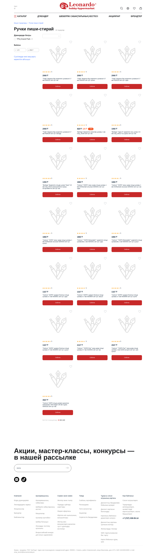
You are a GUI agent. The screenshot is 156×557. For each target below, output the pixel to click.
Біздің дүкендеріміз (21, 500)
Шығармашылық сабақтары (42, 501)
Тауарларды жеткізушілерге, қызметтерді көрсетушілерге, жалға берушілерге (131, 509)
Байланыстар (19, 517)
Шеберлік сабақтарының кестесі (78, 16)
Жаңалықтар (19, 509)
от (15, 50)
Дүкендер (42, 16)
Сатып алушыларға (130, 500)
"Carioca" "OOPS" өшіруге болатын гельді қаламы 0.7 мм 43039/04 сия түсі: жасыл (90, 295)
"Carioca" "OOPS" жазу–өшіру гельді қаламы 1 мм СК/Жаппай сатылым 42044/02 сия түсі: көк (126, 186)
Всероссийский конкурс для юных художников (45, 534)
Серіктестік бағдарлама (88, 517)
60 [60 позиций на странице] (61, 420)
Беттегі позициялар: (50, 420)
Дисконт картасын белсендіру (108, 510)
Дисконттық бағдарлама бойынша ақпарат (110, 504)
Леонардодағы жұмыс (22, 505)
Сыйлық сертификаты (87, 500)
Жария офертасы (64, 511)
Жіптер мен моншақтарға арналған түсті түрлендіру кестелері (66, 525)
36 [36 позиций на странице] (59, 420)
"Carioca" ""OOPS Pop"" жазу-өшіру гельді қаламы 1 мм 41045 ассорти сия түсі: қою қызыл (125, 349)
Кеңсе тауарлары (20, 23)
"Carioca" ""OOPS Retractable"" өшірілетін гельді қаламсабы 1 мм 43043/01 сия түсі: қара (92, 241)
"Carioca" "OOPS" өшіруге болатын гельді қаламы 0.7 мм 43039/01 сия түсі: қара (56, 295)
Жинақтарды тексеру (109, 529)
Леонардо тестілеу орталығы (43, 527)
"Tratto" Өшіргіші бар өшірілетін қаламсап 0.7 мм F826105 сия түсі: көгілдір (57, 132)
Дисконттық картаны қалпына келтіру (109, 523)
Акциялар (114, 16)
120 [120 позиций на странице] (63, 420)
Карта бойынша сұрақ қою (109, 541)
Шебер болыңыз (42, 522)
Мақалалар (40, 513)
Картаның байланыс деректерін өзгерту (108, 517)
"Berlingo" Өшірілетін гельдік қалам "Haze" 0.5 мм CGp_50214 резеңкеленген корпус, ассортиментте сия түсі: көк (57, 186)
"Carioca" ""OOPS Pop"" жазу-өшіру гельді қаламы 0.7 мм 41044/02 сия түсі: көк (90, 349)
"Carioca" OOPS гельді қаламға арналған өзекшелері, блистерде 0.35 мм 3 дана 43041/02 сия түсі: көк (56, 404)
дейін (30, 50)
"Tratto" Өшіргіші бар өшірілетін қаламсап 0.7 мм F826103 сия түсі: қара (126, 79)
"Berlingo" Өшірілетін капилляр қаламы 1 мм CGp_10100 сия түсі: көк (91, 132)
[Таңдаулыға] (70, 42)
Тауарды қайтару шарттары (64, 506)
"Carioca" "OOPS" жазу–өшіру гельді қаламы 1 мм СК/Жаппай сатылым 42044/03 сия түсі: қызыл (57, 241)
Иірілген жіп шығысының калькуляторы (66, 516)
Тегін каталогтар (85, 509)
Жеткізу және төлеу (64, 500)
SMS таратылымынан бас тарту (109, 534)
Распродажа (84, 505)
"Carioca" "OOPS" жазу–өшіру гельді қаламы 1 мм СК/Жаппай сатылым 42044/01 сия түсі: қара (92, 186)
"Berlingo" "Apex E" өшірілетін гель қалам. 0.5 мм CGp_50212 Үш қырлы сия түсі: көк (126, 132)
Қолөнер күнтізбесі (43, 518)
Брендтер (136, 16)
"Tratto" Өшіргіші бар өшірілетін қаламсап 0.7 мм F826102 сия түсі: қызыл (91, 79)
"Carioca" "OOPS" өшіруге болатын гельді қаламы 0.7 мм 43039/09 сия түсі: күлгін (125, 295)
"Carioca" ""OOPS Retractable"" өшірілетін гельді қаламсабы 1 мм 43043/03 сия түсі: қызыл (127, 241)
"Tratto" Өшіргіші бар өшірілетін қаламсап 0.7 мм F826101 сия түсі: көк (57, 79)
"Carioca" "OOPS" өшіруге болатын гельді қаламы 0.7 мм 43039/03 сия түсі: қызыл (56, 349)
